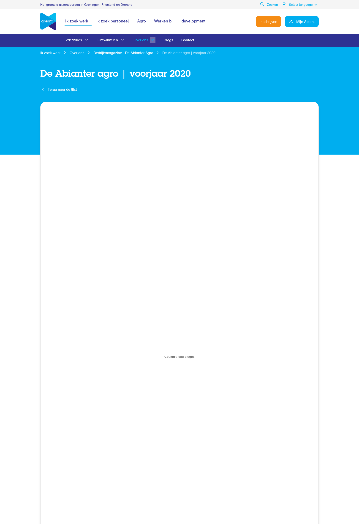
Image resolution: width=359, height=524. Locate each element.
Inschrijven (268, 22)
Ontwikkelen (108, 40)
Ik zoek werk (76, 21)
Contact (187, 40)
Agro (141, 21)
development (193, 21)
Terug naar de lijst (62, 90)
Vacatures (73, 40)
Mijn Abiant (305, 22)
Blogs (168, 40)
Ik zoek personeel (112, 21)
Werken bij (163, 21)
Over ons (140, 40)
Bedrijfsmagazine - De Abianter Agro (123, 53)
